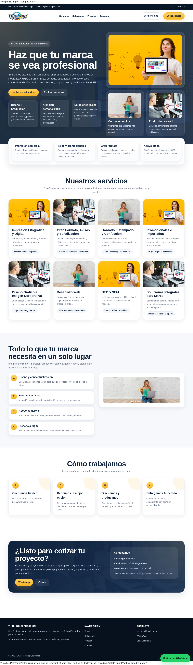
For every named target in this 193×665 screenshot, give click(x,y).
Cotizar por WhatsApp (175, 658)
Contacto (104, 16)
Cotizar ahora (174, 16)
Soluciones (78, 16)
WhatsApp (24, 582)
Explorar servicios (54, 92)
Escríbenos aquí (26, 6)
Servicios (64, 16)
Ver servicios (151, 16)
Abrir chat (130, 558)
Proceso (91, 16)
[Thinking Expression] (18, 16)
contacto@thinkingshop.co (48, 6)
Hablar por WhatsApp (23, 92)
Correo (42, 582)
